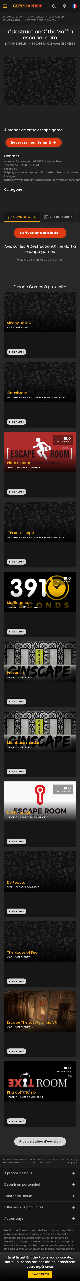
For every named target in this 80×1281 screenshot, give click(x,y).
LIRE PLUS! (16, 421)
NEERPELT (12, 607)
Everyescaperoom (13, 16)
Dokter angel (18, 813)
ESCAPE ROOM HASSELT (34, 817)
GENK (10, 467)
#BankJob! (17, 393)
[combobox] (64, 6)
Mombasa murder (23, 743)
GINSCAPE (26, 677)
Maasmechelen (36, 16)
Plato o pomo (19, 463)
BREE (9, 887)
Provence (15, 673)
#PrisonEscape (20, 533)
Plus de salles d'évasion (40, 1141)
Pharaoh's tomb (21, 1092)
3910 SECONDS (29, 607)
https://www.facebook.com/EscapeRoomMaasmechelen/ (41, 172)
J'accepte (40, 1274)
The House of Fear (23, 952)
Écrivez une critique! (40, 232)
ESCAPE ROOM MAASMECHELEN (53, 44)
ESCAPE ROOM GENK (29, 467)
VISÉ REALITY (22, 327)
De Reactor (17, 882)
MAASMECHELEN (16, 44)
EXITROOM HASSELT (31, 1097)
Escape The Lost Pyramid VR (32, 1022)
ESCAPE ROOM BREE (27, 887)
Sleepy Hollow (19, 323)
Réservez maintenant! (31, 142)
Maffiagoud (17, 603)
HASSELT (12, 677)
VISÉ (9, 327)
